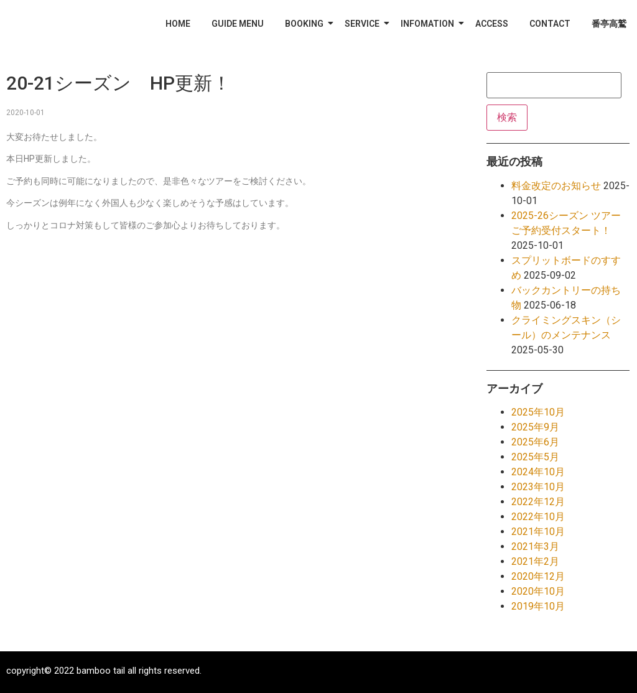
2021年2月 (535, 561)
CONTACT (549, 24)
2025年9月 (535, 427)
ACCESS (491, 24)
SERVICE (364, 24)
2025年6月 (535, 442)
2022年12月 (538, 502)
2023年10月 (538, 487)
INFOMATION (429, 24)
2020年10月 (538, 591)
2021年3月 (535, 546)
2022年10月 (538, 517)
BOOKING (306, 24)
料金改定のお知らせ (556, 186)
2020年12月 (538, 576)
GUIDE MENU (238, 24)
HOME (177, 24)
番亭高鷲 (609, 24)
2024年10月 (538, 472)
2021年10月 (538, 531)
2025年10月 (538, 412)
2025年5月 (535, 457)
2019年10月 (538, 606)
